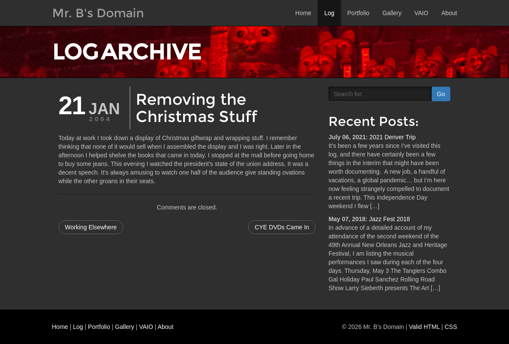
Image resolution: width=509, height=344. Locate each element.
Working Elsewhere (91, 227)
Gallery (391, 12)
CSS (451, 326)
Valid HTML (424, 326)
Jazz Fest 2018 (389, 219)
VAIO (421, 12)
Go (441, 94)
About (449, 12)
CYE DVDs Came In (282, 227)
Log (329, 12)
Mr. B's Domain (98, 13)
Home (303, 12)
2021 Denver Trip (392, 137)
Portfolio (358, 12)
